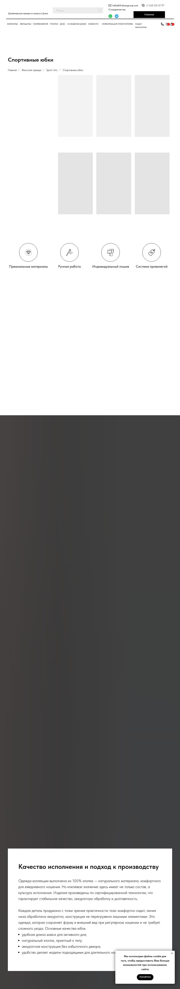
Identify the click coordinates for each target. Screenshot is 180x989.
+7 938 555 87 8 (154, 5)
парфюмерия (40, 24)
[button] (162, 24)
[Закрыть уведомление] (172, 953)
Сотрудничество (117, 9)
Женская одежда (31, 70)
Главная (12, 70)
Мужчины (12, 24)
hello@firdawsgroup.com (125, 5)
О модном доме (76, 24)
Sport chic (52, 70)
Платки (54, 24)
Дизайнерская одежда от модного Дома (28, 13)
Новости (93, 24)
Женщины (25, 24)
